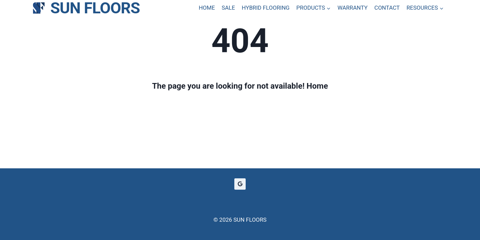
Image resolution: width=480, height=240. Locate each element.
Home (317, 86)
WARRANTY (352, 7)
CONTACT (387, 7)
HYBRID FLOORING (265, 7)
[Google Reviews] (240, 184)
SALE (228, 7)
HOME (207, 7)
